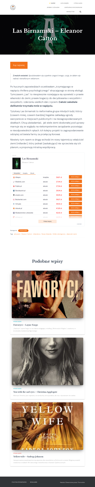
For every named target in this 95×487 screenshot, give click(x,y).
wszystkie (17, 175)
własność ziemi (72, 236)
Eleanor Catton (27, 236)
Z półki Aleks (78, 3)
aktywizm (17, 236)
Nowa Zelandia (47, 236)
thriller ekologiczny (59, 236)
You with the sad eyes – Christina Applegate (35, 392)
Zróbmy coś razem (53, 7)
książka (25, 175)
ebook (32, 175)
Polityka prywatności (19, 482)
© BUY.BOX (79, 225)
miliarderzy (37, 236)
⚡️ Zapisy (52, 3)
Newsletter (70, 11)
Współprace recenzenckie (73, 7)
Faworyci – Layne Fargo (25, 325)
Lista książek (65, 3)
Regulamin (33, 482)
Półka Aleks (23, 232)
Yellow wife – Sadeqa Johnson (28, 457)
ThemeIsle (81, 482)
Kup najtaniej (21, 66)
